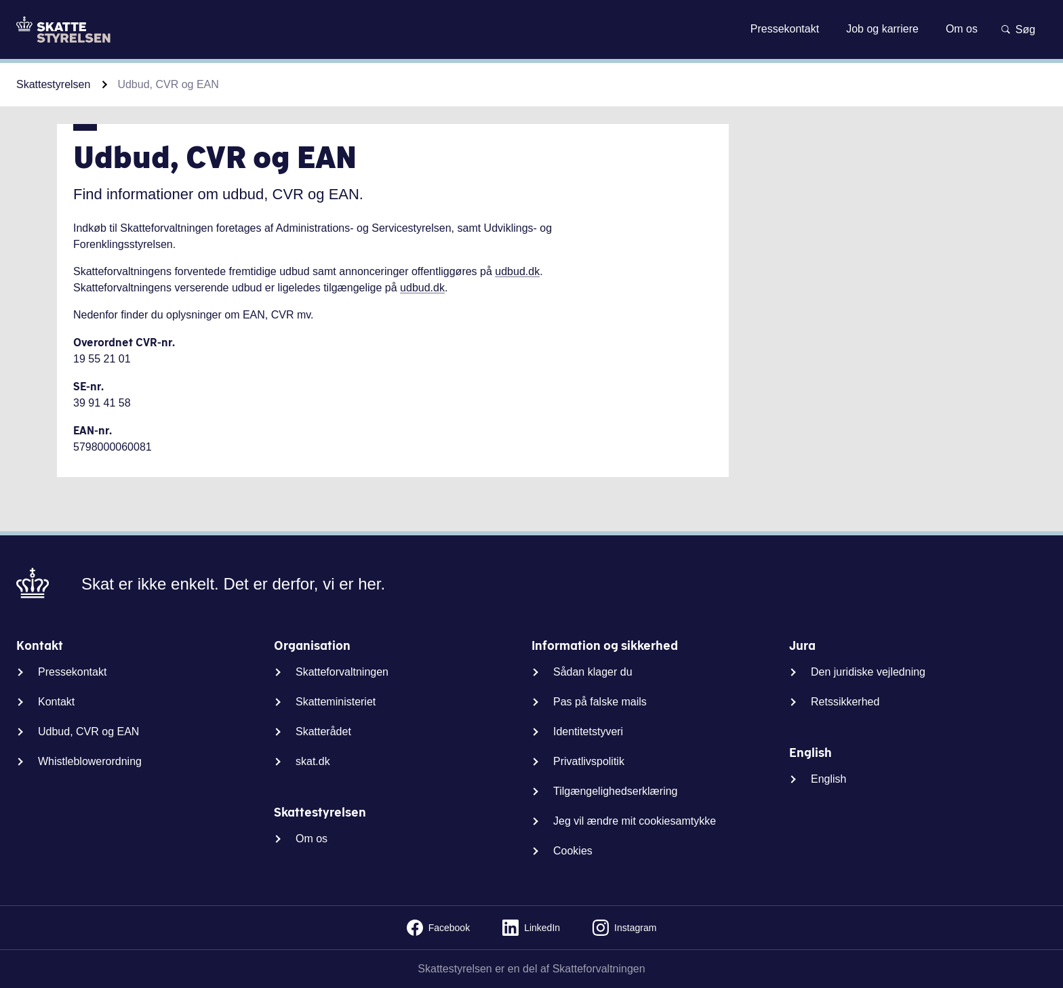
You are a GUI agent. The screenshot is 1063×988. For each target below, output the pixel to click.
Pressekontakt (72, 672)
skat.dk (313, 761)
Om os (311, 838)
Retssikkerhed (845, 701)
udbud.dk (517, 271)
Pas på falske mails (600, 701)
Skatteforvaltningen (342, 672)
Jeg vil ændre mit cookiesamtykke (634, 821)
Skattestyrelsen (53, 84)
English (828, 779)
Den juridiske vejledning (868, 672)
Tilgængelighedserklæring (615, 791)
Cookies (573, 851)
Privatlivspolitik (588, 761)
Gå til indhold (531, 28)
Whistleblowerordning (90, 761)
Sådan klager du (593, 672)
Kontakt (56, 701)
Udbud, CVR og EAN (88, 731)
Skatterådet (323, 731)
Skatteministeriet (336, 701)
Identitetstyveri (588, 731)
